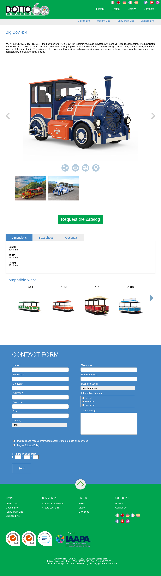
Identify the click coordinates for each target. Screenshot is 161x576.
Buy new (89, 401)
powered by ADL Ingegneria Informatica (96, 563)
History (100, 8)
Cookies (48, 563)
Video (82, 507)
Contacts (149, 8)
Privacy (58, 563)
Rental (88, 398)
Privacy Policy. (32, 445)
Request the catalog (80, 219)
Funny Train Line (125, 21)
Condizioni (68, 563)
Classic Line (84, 21)
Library (131, 8)
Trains (116, 8)
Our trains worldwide (53, 503)
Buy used (90, 405)
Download (84, 512)
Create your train (51, 507)
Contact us (120, 507)
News (82, 503)
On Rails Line (148, 21)
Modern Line (103, 21)
